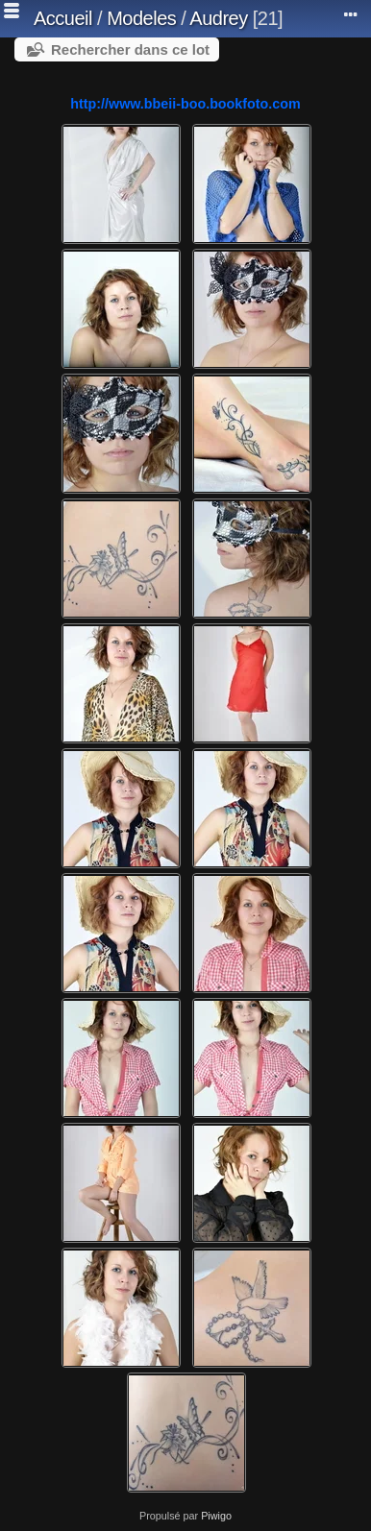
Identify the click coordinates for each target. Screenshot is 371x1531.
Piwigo (216, 1515)
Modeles (141, 18)
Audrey (218, 18)
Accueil (63, 18)
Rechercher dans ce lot (130, 49)
